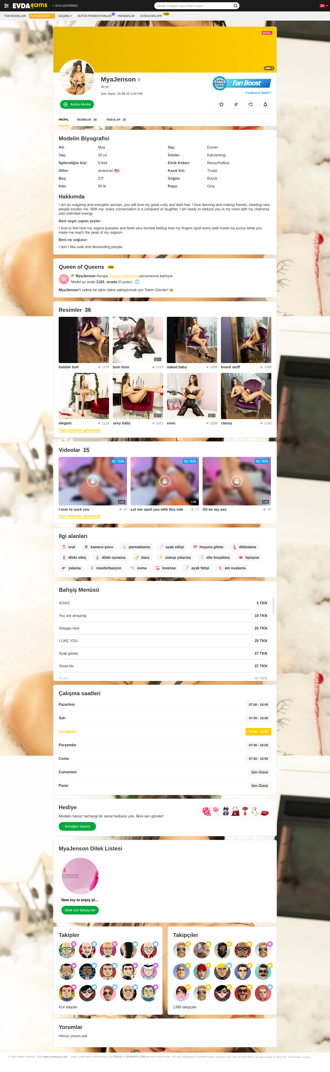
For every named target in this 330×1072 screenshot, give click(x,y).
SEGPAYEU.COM (135, 1056)
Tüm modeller (15, 16)
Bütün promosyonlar (96, 16)
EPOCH (117, 1056)
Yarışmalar (126, 16)
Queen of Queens (123, 276)
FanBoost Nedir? (258, 93)
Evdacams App (152, 16)
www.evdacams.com (55, 1056)
